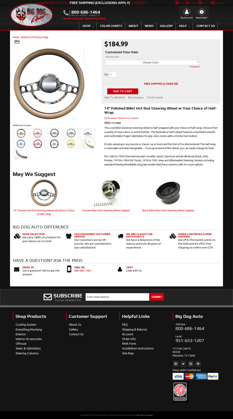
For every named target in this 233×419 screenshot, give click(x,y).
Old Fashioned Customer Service (92, 235)
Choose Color (112, 57)
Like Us (180, 3)
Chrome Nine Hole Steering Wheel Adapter (106, 210)
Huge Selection (33, 234)
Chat (129, 267)
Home (16, 37)
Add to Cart (122, 91)
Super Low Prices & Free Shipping (195, 235)
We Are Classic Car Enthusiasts (139, 235)
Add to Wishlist (114, 97)
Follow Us (191, 3)
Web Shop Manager (144, 415)
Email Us (28, 267)
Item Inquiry (135, 97)
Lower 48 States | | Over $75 (92, 3)
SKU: (108, 123)
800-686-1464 (82, 270)
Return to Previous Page (34, 37)
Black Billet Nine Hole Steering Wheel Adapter (168, 210)
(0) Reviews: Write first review (121, 118)
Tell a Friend (154, 97)
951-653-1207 (189, 340)
